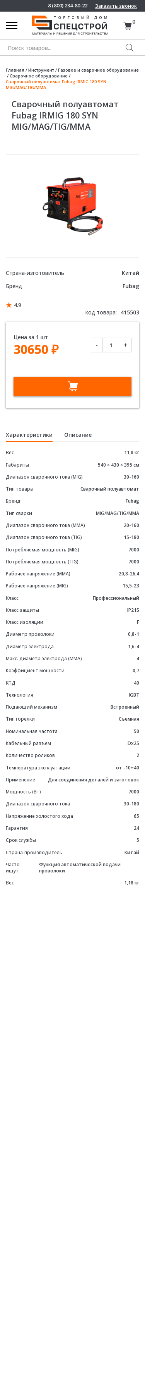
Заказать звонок (116, 5)
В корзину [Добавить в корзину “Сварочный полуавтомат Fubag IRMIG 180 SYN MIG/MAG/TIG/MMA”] (72, 386)
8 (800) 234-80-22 (67, 5)
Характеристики (29, 434)
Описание (78, 434)
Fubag (131, 286)
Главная (15, 70)
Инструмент (41, 70)
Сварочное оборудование (39, 76)
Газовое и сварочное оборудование (98, 70)
